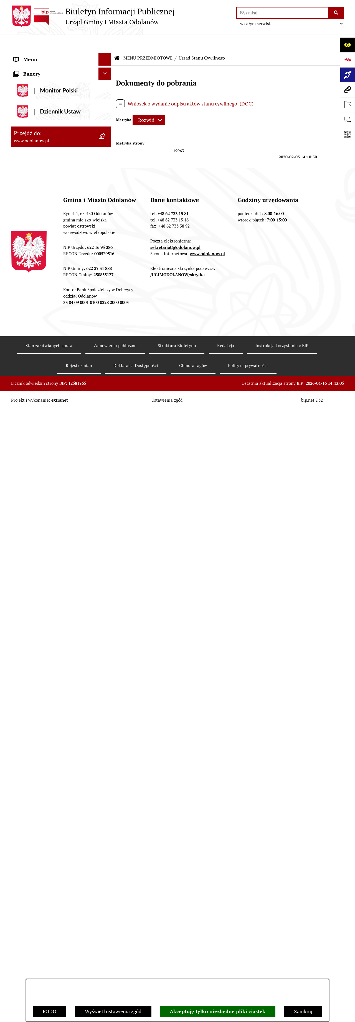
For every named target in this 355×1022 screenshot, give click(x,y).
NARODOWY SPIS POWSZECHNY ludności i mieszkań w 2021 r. (51, 725)
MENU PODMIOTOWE (38, 55)
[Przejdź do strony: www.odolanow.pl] (347, 89)
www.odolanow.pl (207, 914)
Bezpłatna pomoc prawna (42, 676)
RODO (49, 1011)
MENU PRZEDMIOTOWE (41, 80)
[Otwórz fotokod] (347, 134)
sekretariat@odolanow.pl (175, 908)
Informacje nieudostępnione (45, 584)
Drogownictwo (30, 688)
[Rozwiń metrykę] (149, 104)
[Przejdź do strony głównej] (93, 16)
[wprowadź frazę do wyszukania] (282, 13)
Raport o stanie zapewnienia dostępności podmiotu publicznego (52, 600)
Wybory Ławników (34, 741)
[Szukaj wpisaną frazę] (336, 13)
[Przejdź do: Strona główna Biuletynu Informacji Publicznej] (117, 41)
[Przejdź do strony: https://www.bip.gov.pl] (347, 59)
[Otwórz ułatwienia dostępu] (347, 44)
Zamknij (303, 1011)
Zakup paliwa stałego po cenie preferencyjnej (46, 620)
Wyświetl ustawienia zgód (113, 1011)
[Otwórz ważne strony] (347, 104)
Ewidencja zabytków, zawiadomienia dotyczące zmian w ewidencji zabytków (53, 643)
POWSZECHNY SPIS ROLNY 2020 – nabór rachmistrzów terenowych (53, 705)
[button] (106, 55)
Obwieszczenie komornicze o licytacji (54, 663)
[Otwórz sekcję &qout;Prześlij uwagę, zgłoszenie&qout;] (347, 119)
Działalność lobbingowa (40, 67)
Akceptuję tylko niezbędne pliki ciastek (217, 1011)
